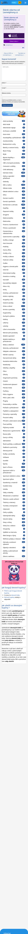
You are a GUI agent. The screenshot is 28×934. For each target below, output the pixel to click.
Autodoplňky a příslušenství (14, 138)
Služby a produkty (14, 454)
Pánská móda (14, 388)
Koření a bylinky (14, 296)
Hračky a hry (14, 253)
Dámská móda (14, 173)
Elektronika (14, 221)
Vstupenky (14, 529)
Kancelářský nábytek (14, 283)
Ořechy (14, 374)
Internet (14, 270)
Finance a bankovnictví (14, 225)
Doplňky (14, 208)
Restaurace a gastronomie (14, 431)
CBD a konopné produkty (14, 163)
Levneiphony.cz (9, 45)
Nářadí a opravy (14, 355)
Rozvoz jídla (14, 434)
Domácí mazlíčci (14, 198)
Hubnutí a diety (14, 260)
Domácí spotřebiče (14, 201)
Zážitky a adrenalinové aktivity (14, 552)
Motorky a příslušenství (14, 348)
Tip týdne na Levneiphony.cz (20, 54)
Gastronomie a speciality (14, 237)
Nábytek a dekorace (14, 351)
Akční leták (14, 124)
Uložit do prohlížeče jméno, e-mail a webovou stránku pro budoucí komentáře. (13, 101)
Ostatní (14, 381)
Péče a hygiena (14, 394)
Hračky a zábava (14, 256)
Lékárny (14, 323)
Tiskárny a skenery (14, 502)
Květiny (14, 319)
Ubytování (14, 509)
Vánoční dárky (14, 519)
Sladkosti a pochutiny (14, 447)
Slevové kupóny (9, 597)
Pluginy (14, 401)
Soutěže (14, 461)
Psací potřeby (14, 424)
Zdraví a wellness (14, 556)
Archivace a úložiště (14, 131)
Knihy (14, 290)
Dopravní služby (14, 211)
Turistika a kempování (14, 506)
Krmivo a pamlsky (14, 309)
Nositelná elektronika (14, 361)
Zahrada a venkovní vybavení (14, 543)
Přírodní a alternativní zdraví (14, 421)
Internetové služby (14, 273)
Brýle (14, 154)
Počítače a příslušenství (14, 408)
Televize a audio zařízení (14, 499)
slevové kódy (15, 595)
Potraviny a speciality (14, 414)
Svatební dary (14, 486)
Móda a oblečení (14, 345)
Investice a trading (14, 276)
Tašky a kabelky (14, 492)
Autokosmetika (14, 141)
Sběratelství (14, 441)
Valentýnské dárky (14, 516)
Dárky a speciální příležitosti (14, 177)
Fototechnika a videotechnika (14, 232)
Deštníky (14, 182)
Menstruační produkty (14, 333)
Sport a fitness (14, 467)
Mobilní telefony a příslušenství (14, 340)
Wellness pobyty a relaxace (14, 539)
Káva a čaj (14, 286)
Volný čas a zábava (14, 526)
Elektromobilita (14, 218)
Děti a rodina (14, 185)
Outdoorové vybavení (14, 384)
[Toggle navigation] (25, 3)
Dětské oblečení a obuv (14, 191)
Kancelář (14, 280)
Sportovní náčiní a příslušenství (14, 471)
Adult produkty (14, 121)
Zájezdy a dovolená (14, 548)
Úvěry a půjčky (14, 512)
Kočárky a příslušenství (14, 293)
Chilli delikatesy (14, 170)
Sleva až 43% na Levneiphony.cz (8, 54)
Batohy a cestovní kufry (14, 148)
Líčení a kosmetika (14, 329)
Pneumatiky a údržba (14, 404)
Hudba (14, 263)
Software (14, 457)
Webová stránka (6, 93)
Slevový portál (14, 451)
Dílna (14, 195)
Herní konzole (14, 243)
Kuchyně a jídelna (14, 316)
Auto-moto (14, 134)
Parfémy (14, 391)
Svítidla (14, 489)
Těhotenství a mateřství (14, 496)
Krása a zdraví (14, 306)
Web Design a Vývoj (14, 535)
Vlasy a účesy (14, 522)
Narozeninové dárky (14, 358)
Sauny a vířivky (14, 437)
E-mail (4, 88)
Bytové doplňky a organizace (14, 158)
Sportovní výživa (14, 479)
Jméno (4, 83)
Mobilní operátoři (14, 336)
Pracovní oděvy (14, 417)
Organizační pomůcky (14, 378)
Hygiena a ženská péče (14, 266)
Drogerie (14, 215)
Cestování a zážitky (14, 166)
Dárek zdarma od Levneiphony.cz (11, 18)
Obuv (14, 371)
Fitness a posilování (14, 228)
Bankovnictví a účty (14, 144)
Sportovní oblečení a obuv (14, 476)
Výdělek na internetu (14, 532)
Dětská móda (14, 188)
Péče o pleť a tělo (14, 398)
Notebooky (14, 365)
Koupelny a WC (14, 300)
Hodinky (14, 247)
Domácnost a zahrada (14, 205)
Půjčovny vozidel (14, 427)
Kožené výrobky (14, 303)
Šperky (14, 464)
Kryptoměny (14, 313)
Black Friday (14, 151)
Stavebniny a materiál (14, 483)
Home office (14, 250)
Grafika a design (14, 240)
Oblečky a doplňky (14, 368)
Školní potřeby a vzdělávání (14, 444)
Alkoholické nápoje (14, 128)
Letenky (14, 326)
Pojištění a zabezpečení (14, 411)
